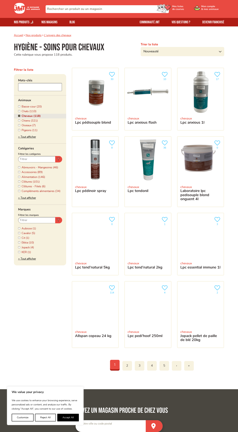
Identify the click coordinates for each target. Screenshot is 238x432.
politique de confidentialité (180, 332)
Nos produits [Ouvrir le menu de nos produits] (21, 22)
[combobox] (107, 9)
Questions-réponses (188, 380)
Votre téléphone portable (125, 284)
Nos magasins (49, 22)
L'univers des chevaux (57, 35)
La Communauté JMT (81, 368)
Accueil (18, 35)
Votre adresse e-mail (122, 267)
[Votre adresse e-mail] (166, 275)
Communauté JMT (150, 22)
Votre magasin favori (122, 304)
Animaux (24, 99)
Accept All (68, 417)
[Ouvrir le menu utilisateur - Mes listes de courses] (186, 9)
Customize (22, 417)
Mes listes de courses (81, 380)
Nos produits (34, 35)
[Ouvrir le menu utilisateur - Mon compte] (212, 9)
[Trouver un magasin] (154, 235)
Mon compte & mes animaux (85, 374)
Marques (24, 164)
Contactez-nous (186, 386)
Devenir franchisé (213, 22)
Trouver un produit (187, 368)
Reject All (45, 417)
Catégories (26, 132)
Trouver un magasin (188, 374)
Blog (72, 22)
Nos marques (22, 380)
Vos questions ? (181, 22)
